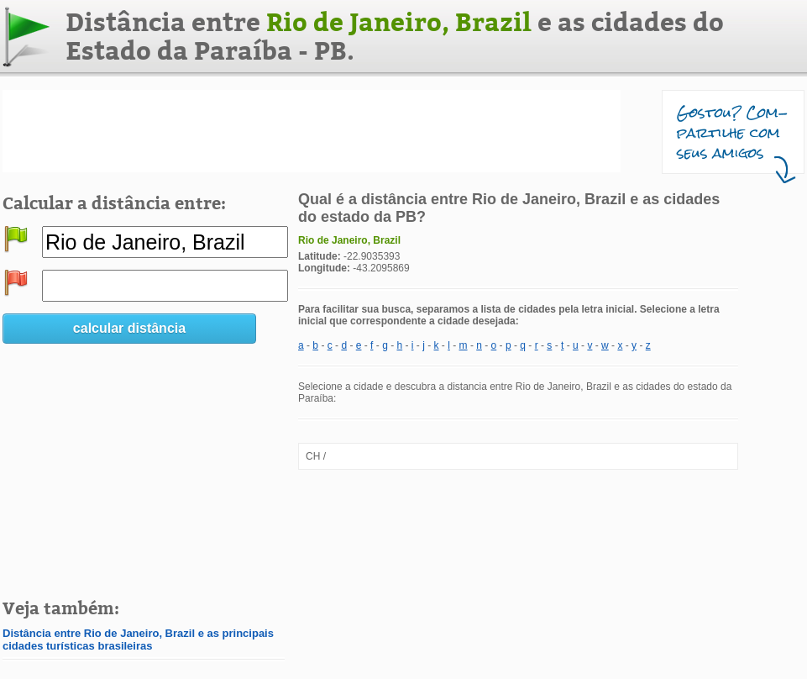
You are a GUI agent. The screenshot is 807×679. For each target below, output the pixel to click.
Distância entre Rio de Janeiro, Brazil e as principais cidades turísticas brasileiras (138, 639)
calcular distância (129, 328)
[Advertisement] (311, 131)
